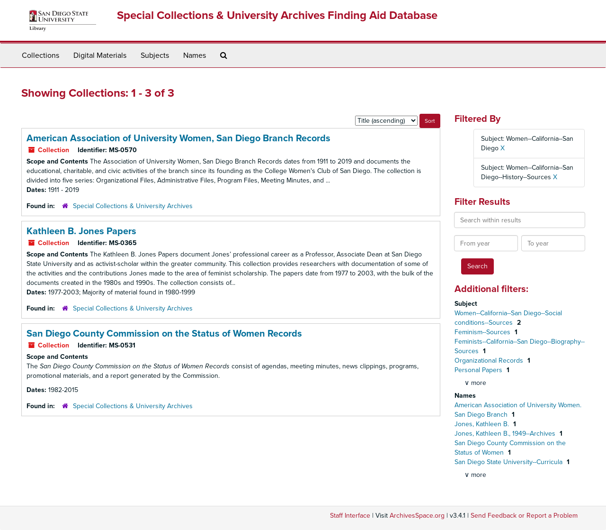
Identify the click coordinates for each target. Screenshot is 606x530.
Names (194, 55)
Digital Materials (99, 55)
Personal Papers (479, 370)
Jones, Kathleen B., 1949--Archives (505, 433)
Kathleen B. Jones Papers (81, 231)
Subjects (155, 55)
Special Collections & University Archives (133, 206)
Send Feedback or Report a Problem (524, 516)
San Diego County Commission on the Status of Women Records (164, 333)
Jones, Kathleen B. (482, 424)
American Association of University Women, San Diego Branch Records (178, 138)
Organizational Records (489, 360)
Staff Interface (350, 516)
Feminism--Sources (483, 332)
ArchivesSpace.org (417, 516)
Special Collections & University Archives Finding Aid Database (277, 15)
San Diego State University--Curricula (509, 462)
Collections (40, 55)
